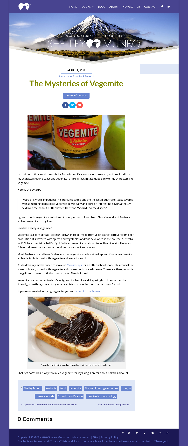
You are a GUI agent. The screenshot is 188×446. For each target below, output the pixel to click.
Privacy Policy (109, 437)
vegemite (75, 388)
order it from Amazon (88, 291)
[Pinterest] (136, 433)
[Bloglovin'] (168, 433)
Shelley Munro (33, 388)
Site (95, 437)
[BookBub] (152, 433)
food (63, 388)
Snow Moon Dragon (70, 396)
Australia (50, 388)
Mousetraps (74, 265)
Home (73, 7)
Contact (150, 7)
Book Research (86, 76)
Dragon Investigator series (101, 388)
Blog (101, 7)
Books (86, 7)
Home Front (72, 76)
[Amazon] (160, 433)
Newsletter (131, 7)
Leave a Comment (76, 95)
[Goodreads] (144, 433)
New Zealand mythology (101, 396)
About (114, 7)
